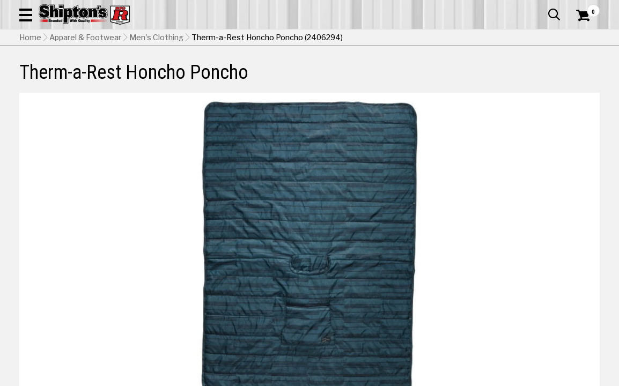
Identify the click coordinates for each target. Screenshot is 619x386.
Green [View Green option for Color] (473, 272)
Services (585, 8)
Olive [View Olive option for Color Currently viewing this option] (546, 272)
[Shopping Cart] (581, 38)
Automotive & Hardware (144, 78)
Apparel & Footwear (56, 78)
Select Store (524, 299)
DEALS (585, 78)
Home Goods (277, 78)
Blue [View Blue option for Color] (400, 272)
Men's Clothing (156, 104)
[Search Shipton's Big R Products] (280, 38)
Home (30, 104)
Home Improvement (346, 78)
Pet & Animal (476, 78)
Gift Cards (492, 8)
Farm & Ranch (221, 78)
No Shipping (412, 299)
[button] (353, 38)
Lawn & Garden (418, 78)
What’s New (539, 8)
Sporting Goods (535, 78)
